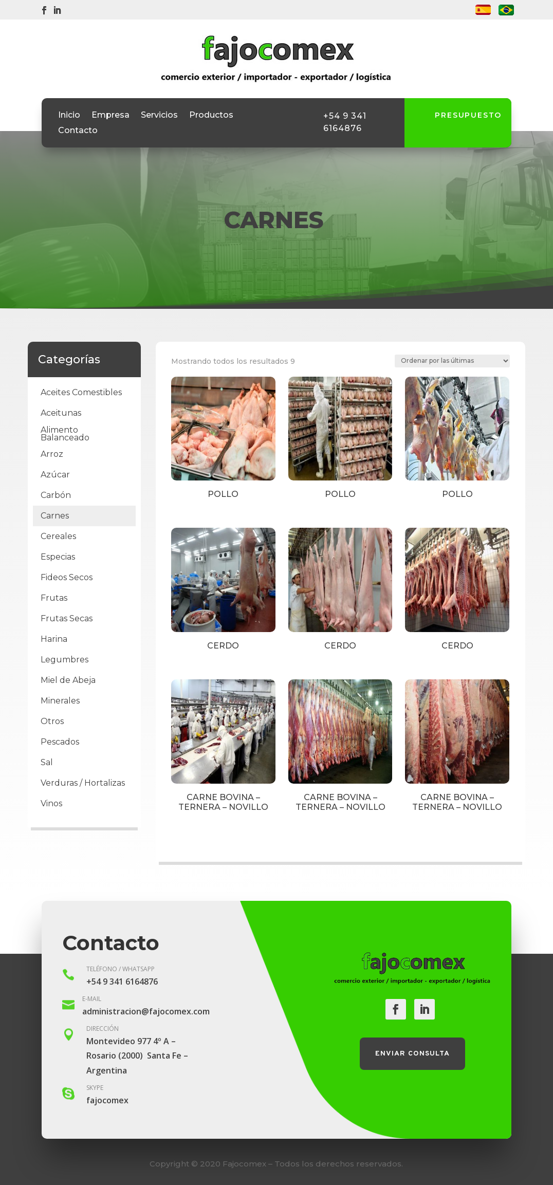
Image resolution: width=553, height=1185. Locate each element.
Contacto (78, 131)
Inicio (69, 116)
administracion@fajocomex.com (146, 1011)
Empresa (110, 116)
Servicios (159, 116)
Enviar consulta (412, 1053)
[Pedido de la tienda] (452, 361)
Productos (211, 116)
